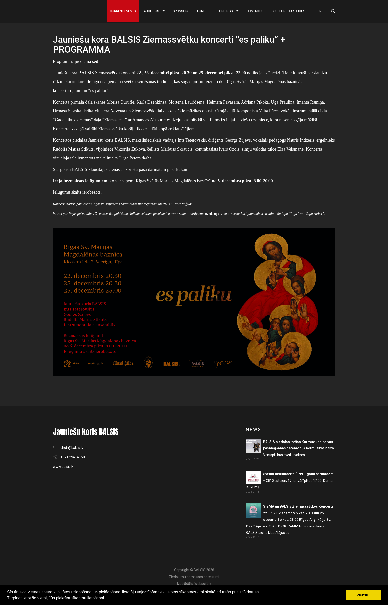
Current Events (123, 11)
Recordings (226, 11)
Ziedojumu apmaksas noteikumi (194, 577)
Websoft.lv (202, 584)
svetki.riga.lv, (214, 214)
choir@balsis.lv (71, 448)
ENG (320, 11)
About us (154, 11)
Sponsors (181, 11)
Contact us (256, 11)
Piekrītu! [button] (363, 595)
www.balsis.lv (63, 467)
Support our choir (288, 11)
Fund (201, 11)
